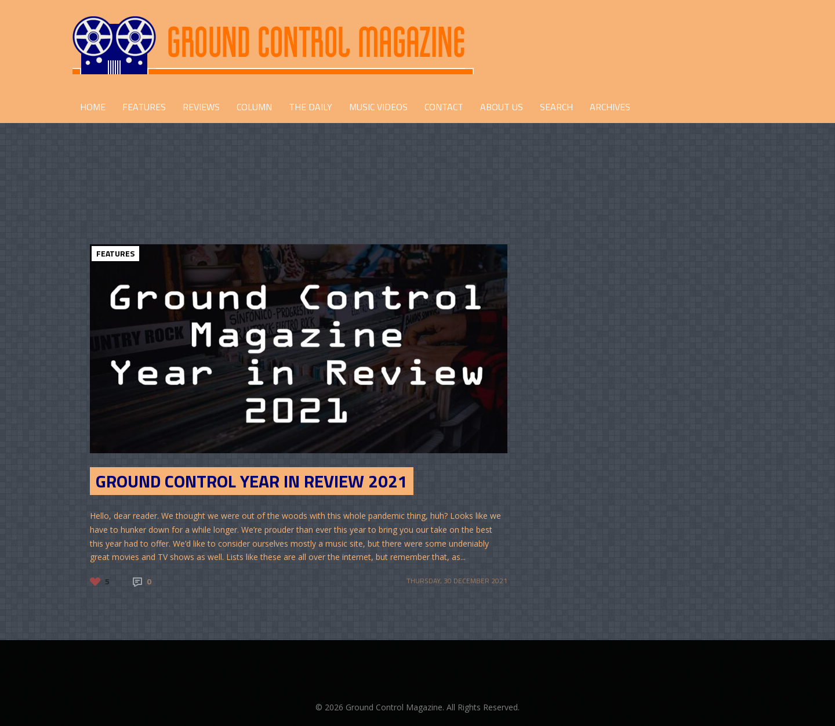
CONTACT (443, 107)
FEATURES (144, 107)
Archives (610, 107)
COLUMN (254, 107)
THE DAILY (310, 107)
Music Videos (378, 107)
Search (556, 107)
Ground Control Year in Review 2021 (252, 481)
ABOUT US (501, 107)
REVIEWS (201, 107)
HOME (93, 107)
